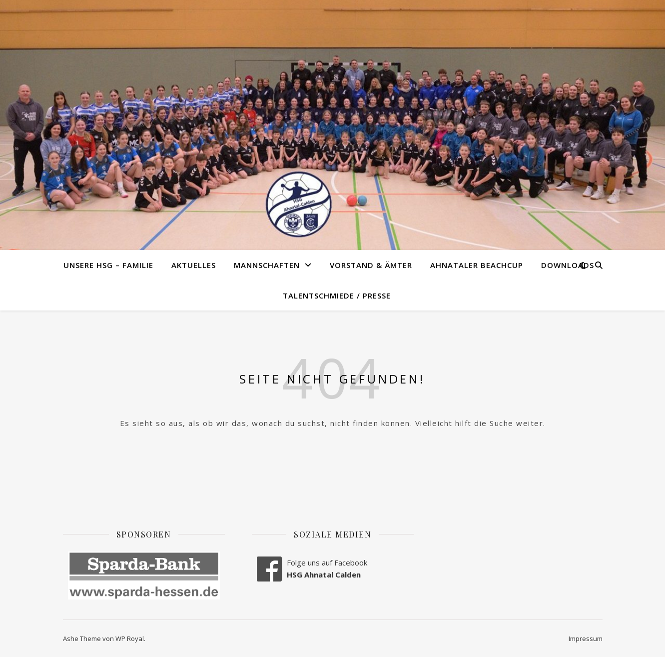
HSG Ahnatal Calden (324, 575)
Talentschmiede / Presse (337, 295)
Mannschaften (267, 265)
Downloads (567, 265)
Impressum (586, 638)
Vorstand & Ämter (371, 265)
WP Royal (129, 638)
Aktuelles (193, 265)
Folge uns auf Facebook (327, 563)
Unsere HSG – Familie (108, 265)
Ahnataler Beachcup (476, 265)
